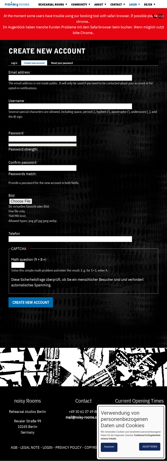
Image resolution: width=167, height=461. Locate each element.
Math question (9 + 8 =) (28, 259)
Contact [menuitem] (117, 5)
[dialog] (131, 432)
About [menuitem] (99, 5)
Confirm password (22, 162)
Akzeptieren (149, 446)
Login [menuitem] (133, 5)
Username (16, 100)
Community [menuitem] (79, 5)
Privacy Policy (68, 447)
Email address (19, 72)
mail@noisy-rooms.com (83, 417)
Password (15, 132)
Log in (14, 63)
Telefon (14, 233)
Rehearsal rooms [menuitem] (52, 5)
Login (48, 447)
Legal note (30, 447)
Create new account (34, 63)
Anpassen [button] (109, 446)
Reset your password (62, 63)
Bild (11, 195)
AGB (14, 447)
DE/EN (148, 5)
